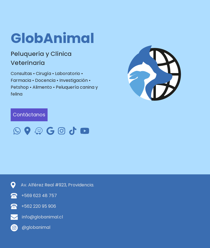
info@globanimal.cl (42, 217)
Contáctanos (29, 114)
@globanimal (36, 227)
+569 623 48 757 (39, 195)
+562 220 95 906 (38, 206)
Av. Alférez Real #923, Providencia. (57, 185)
